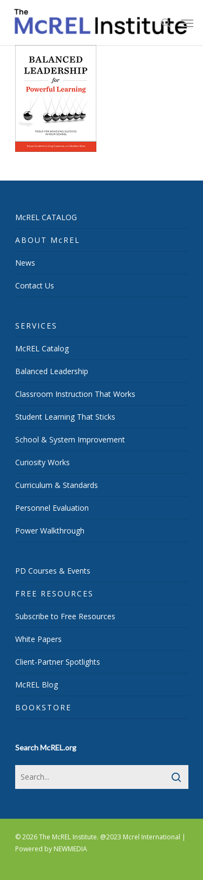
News (25, 263)
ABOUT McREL (47, 240)
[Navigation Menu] (187, 22)
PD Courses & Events (52, 571)
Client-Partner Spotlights (57, 662)
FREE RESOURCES (54, 593)
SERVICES (36, 325)
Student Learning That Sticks (65, 417)
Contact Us (34, 285)
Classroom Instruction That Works (75, 394)
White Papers (38, 639)
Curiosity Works (42, 462)
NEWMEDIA (70, 848)
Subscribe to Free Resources (65, 616)
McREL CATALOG (46, 217)
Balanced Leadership (51, 371)
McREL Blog (36, 684)
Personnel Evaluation (52, 508)
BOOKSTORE (43, 707)
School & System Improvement (70, 439)
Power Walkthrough (49, 530)
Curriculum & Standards (56, 485)
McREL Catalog (42, 348)
